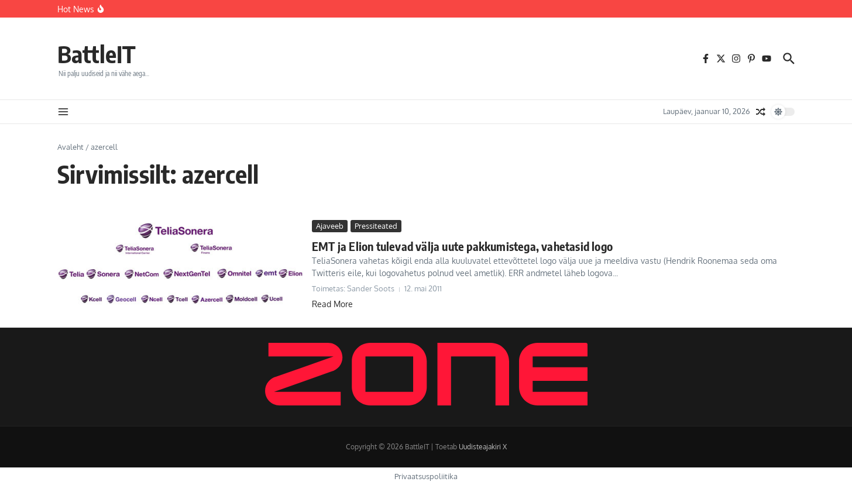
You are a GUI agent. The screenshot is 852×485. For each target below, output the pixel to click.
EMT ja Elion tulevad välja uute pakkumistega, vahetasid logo (462, 246)
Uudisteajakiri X (483, 446)
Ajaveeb (329, 226)
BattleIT (96, 53)
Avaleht (70, 147)
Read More (332, 304)
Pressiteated (376, 226)
